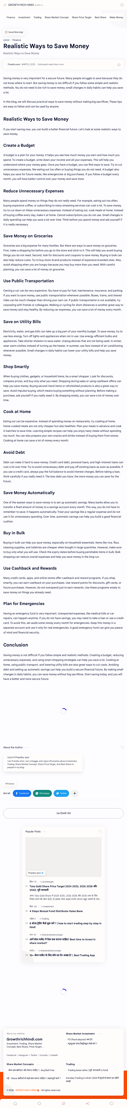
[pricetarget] (48, 882)
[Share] (87, 1103)
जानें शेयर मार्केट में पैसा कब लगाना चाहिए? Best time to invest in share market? (62, 941)
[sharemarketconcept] (52, 935)
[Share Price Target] (81, 17)
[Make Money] (116, 17)
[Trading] (37, 17)
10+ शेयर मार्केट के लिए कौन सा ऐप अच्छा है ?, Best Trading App (62, 955)
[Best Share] (100, 17)
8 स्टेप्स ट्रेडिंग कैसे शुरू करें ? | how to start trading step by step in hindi (65, 925)
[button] (22, 793)
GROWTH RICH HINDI (21, 5)
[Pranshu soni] (14, 64)
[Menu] (63, 1103)
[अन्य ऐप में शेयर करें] (75, 793)
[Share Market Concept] (57, 17)
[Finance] (11, 17)
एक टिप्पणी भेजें (63, 813)
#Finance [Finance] (9, 783)
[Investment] (24, 17)
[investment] (48, 906)
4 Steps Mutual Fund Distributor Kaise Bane (56, 911)
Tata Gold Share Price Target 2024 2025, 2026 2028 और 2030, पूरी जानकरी (63, 888)
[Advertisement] (63, 711)
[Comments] (111, 1103)
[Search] (122, 4)
